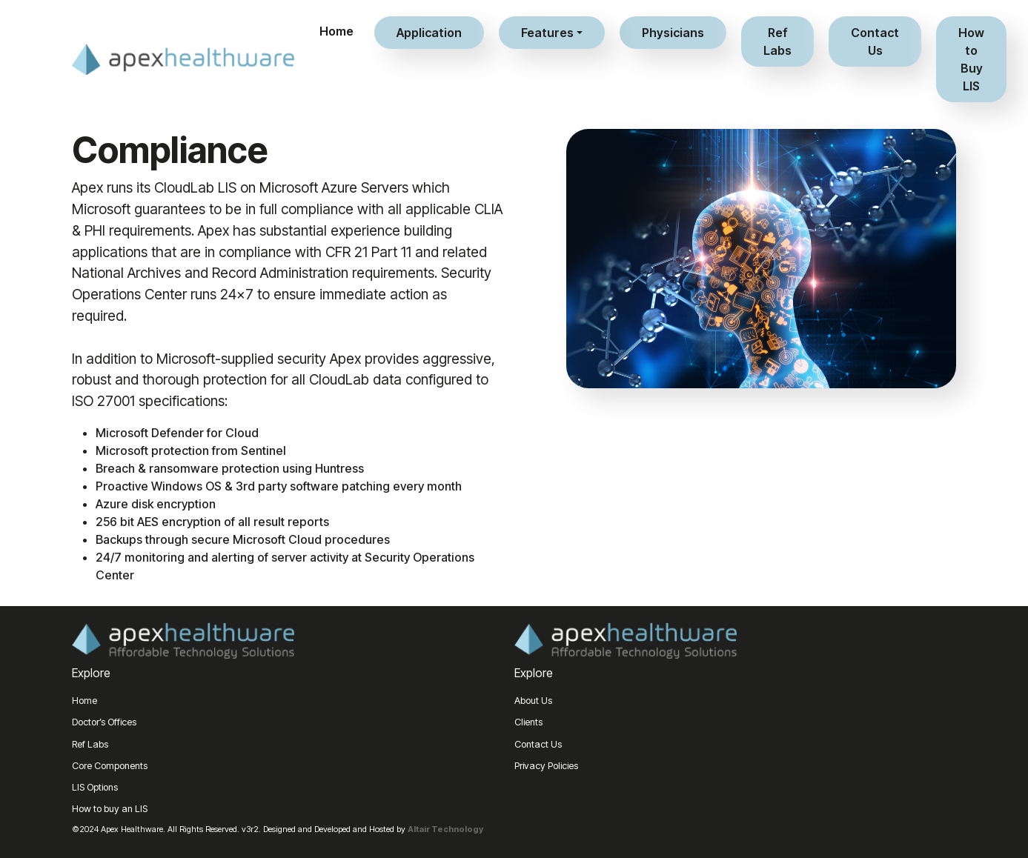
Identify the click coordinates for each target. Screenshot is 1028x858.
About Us (533, 700)
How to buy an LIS (109, 808)
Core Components (109, 765)
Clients (528, 722)
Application (429, 32)
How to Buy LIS (971, 59)
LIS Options (95, 787)
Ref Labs (777, 41)
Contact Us (875, 41)
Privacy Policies (546, 765)
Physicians (673, 32)
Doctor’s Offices (104, 722)
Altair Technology (445, 829)
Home (336, 31)
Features (547, 32)
